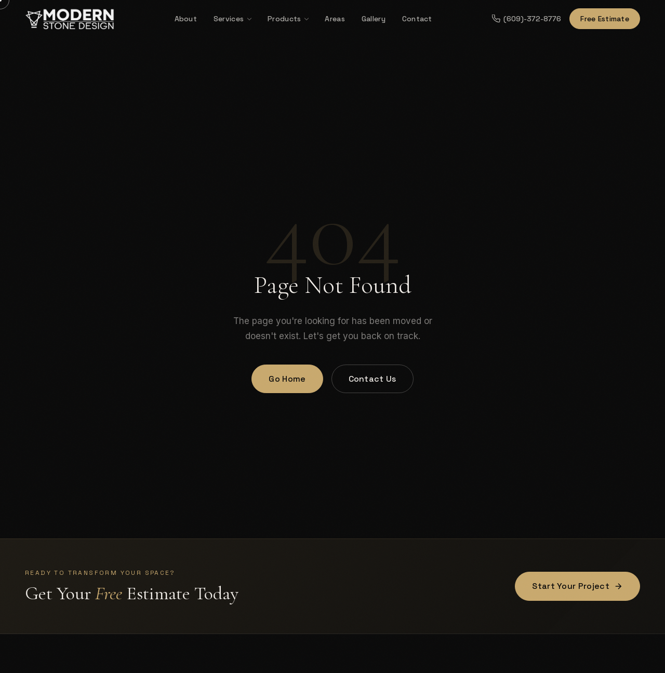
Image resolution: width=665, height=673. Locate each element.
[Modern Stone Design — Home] (69, 19)
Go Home (287, 378)
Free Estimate (604, 18)
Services (229, 18)
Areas (334, 18)
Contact (417, 18)
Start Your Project (577, 586)
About (186, 18)
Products (284, 18)
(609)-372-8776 (526, 18)
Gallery (373, 18)
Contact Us (372, 378)
